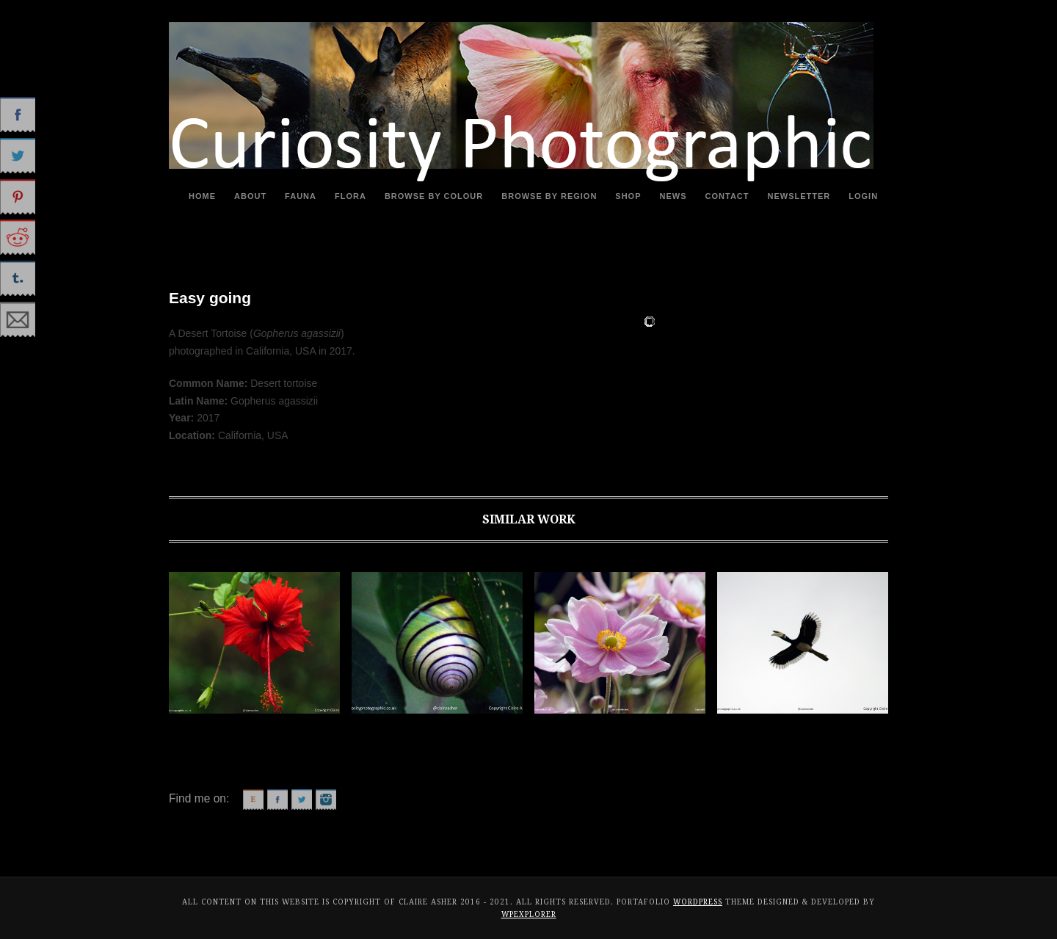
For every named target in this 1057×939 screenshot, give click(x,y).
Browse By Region (549, 196)
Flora (350, 196)
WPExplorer (528, 914)
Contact (727, 196)
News (673, 196)
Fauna (300, 196)
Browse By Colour (434, 196)
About (250, 196)
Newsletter (799, 196)
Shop (628, 196)
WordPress (697, 902)
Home (202, 196)
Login (863, 196)
